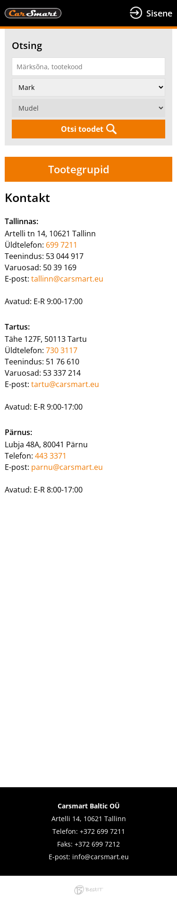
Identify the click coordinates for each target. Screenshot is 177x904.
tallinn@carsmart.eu (67, 279)
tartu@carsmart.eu (65, 384)
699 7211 (61, 245)
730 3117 (61, 350)
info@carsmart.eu (100, 856)
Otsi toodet (82, 129)
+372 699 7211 (102, 831)
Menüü (95, 13)
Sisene (159, 13)
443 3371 (51, 456)
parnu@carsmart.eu (67, 467)
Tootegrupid (79, 169)
